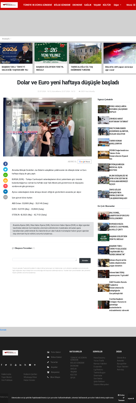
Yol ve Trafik (99, 361)
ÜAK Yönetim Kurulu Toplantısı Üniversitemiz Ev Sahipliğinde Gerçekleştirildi (118, 288)
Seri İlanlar (98, 378)
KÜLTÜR (107, 5)
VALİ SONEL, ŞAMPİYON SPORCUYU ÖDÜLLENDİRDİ (119, 215)
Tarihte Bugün (99, 372)
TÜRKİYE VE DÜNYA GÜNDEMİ (37, 5)
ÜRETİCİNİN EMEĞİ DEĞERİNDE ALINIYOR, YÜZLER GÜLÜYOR (118, 131)
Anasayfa (6, 39)
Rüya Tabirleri (122, 367)
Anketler (120, 361)
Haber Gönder (29, 380)
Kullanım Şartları (30, 374)
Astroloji (120, 370)
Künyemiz (53, 372)
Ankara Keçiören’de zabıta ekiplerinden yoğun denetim (117, 263)
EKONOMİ (77, 5)
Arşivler (52, 367)
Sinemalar (98, 375)
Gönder (85, 261)
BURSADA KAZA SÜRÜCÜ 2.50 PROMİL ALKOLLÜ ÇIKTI (119, 227)
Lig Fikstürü (98, 370)
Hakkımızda (6, 374)
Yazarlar (52, 362)
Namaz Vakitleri (100, 364)
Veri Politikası (6, 380)
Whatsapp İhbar (30, 377)
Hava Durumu (99, 358)
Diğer (117, 5)
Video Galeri (54, 357)
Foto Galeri (54, 352)
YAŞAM (97, 5)
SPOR (72, 378)
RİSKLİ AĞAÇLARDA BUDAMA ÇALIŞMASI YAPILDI (118, 109)
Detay (121, 395)
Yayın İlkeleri (6, 377)
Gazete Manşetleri (101, 384)
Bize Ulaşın (53, 377)
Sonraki (3, 330)
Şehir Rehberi (99, 381)
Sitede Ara (121, 358)
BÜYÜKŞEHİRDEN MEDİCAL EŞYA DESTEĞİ (116, 167)
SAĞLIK (87, 5)
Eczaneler (98, 367)
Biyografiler (122, 364)
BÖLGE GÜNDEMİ (62, 5)
